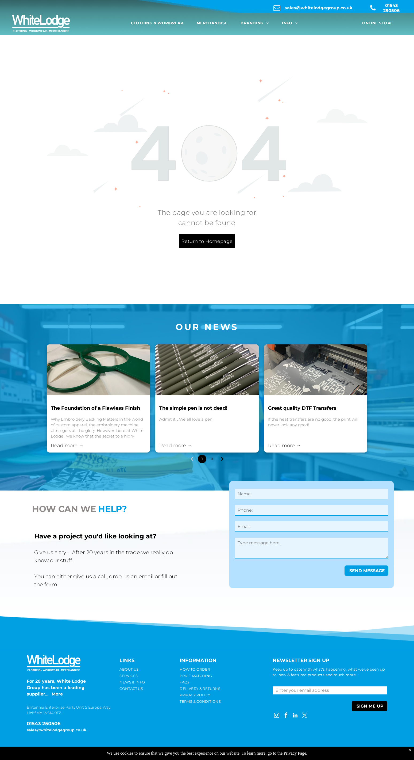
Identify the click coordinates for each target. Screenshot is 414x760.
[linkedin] (295, 716)
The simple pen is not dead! (193, 408)
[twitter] (305, 716)
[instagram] (277, 716)
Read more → (67, 446)
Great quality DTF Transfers (302, 408)
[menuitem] (157, 23)
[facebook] (286, 716)
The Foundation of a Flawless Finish (95, 408)
